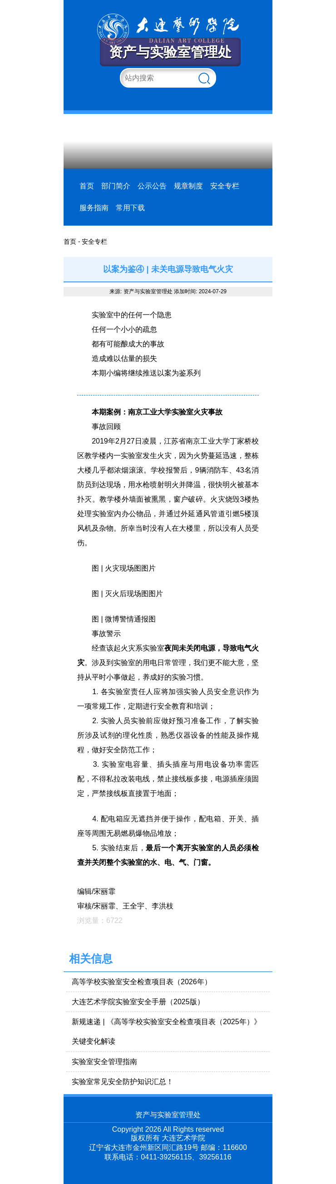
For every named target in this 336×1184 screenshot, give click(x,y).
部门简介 (115, 186)
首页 (86, 186)
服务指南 (94, 208)
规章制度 (188, 186)
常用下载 (130, 208)
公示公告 (152, 186)
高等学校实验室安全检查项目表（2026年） (142, 982)
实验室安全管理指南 (104, 1062)
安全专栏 (224, 186)
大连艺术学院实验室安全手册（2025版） (138, 1002)
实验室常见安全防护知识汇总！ (122, 1081)
